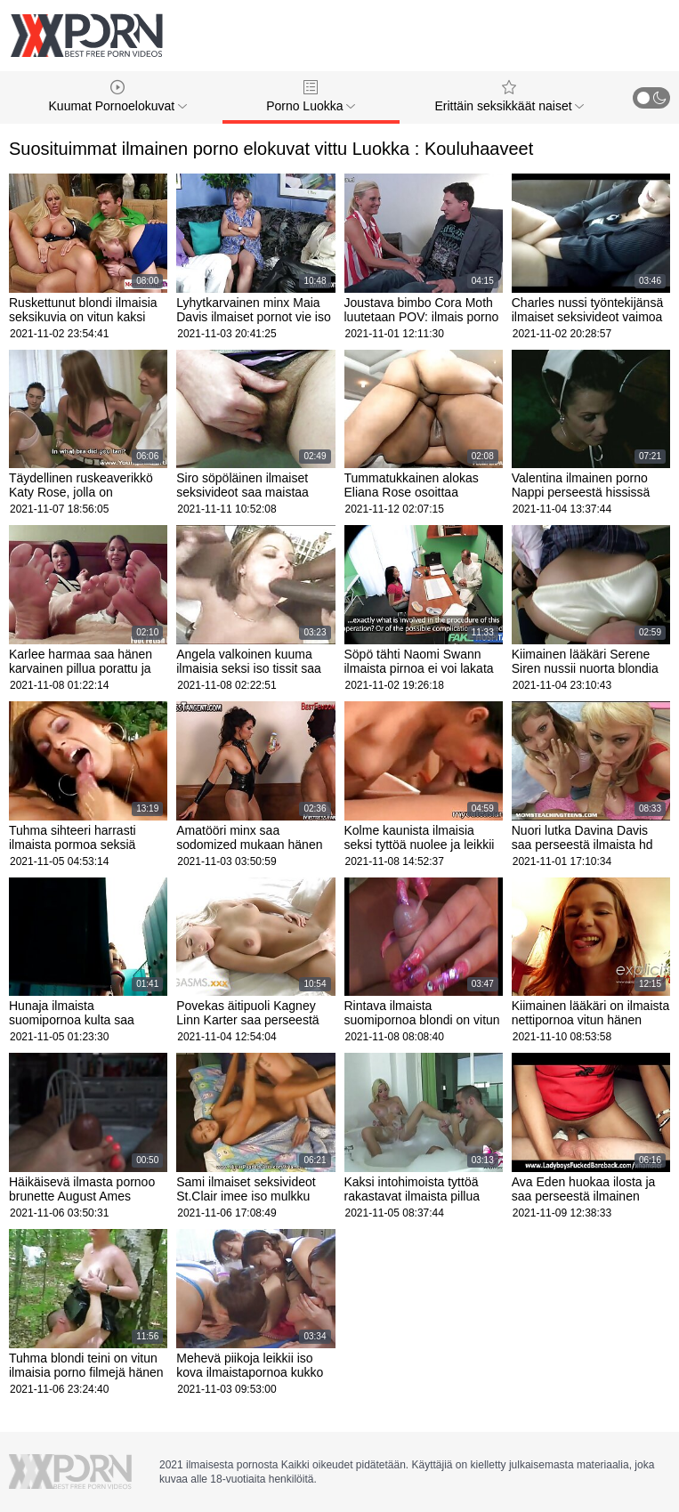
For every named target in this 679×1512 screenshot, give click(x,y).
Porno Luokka (310, 96)
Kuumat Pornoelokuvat (118, 96)
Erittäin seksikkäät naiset (509, 96)
